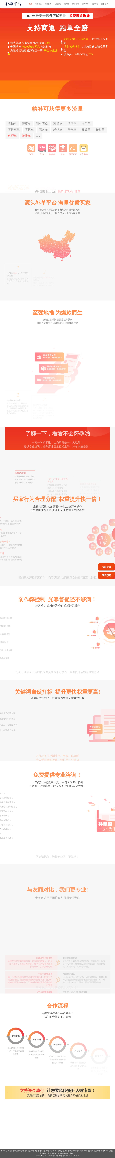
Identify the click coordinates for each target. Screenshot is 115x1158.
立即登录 (106, 567)
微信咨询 (75, 4)
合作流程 (95, 4)
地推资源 (48, 4)
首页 (30, 4)
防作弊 (66, 4)
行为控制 (58, 4)
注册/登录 (104, 4)
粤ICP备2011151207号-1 (71, 1156)
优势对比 (85, 4)
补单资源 (38, 4)
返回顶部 (106, 575)
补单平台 (13, 3)
